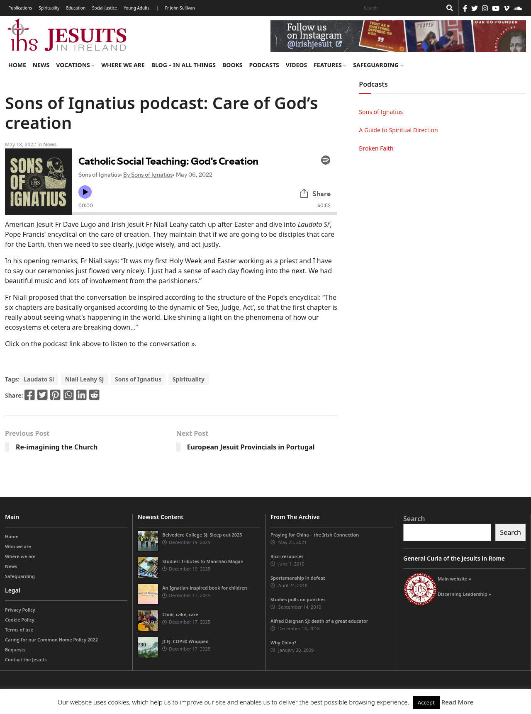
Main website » (454, 579)
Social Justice (104, 8)
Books (232, 65)
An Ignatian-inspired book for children (204, 588)
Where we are (122, 65)
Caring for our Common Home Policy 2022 (51, 639)
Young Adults (136, 8)
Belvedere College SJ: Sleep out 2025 (202, 535)
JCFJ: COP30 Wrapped (185, 641)
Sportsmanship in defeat (297, 578)
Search (414, 518)
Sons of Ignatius (138, 379)
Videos (296, 65)
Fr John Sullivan (180, 8)
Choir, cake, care (180, 614)
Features (330, 65)
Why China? (283, 642)
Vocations (75, 65)
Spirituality (49, 8)
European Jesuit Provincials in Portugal (251, 447)
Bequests (15, 649)
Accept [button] (426, 702)
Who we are (18, 546)
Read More (457, 702)
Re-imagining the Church (57, 447)
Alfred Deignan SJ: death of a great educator (319, 621)
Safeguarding (378, 65)
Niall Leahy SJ (84, 379)
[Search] (401, 8)
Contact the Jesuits (26, 659)
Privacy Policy (20, 610)
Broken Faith (376, 148)
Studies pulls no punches (298, 599)
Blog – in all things (183, 65)
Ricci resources (286, 556)
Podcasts (264, 65)
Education (75, 8)
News (41, 65)
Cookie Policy (19, 620)
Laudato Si (39, 379)
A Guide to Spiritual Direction (398, 130)
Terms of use (19, 630)
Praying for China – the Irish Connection (314, 535)
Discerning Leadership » (464, 594)
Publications (20, 8)
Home (17, 65)
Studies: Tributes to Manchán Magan (203, 561)
